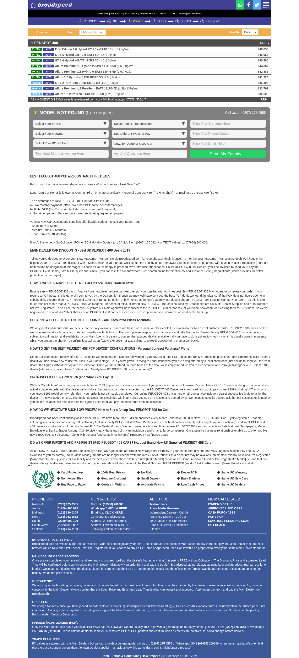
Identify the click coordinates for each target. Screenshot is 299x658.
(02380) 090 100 (67, 520)
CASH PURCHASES (221, 512)
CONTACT (164, 13)
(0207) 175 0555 (253, 112)
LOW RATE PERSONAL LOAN (229, 520)
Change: (42, 32)
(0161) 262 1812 (67, 516)
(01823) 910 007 (67, 525)
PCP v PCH (216, 516)
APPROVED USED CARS (225, 508)
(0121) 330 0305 (67, 512)
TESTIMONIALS (148, 13)
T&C (174, 13)
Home (106, 656)
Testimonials (158, 504)
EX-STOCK (117, 13)
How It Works (151, 656)
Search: (72, 32)
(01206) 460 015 (67, 508)
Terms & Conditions (125, 656)
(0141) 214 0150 (67, 529)
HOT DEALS (132, 13)
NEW (103, 13)
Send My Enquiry (225, 154)
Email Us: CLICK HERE (107, 512)
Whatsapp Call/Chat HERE (109, 508)
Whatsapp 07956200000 (190, 13)
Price (250, 32)
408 (115, 21)
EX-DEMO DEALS (220, 504)
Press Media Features (164, 508)
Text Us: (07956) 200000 (107, 504)
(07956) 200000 (49, 631)
